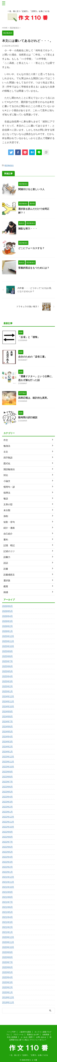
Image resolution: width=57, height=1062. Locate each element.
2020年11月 (8, 942)
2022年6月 (7, 847)
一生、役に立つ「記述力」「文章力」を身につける (28, 1053)
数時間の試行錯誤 (27, 417)
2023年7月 (7, 782)
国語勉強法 (9, 165)
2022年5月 (7, 852)
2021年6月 (7, 907)
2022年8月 (7, 837)
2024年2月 (7, 746)
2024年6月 (7, 726)
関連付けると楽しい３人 (31, 189)
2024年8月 (7, 716)
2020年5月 (7, 972)
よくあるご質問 (26, 1035)
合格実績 (45, 1033)
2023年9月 (7, 772)
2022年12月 (8, 817)
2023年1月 (7, 812)
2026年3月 (7, 621)
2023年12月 (8, 756)
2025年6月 (7, 666)
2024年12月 (8, 696)
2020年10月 (8, 947)
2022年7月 (7, 842)
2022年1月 (7, 872)
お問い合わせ (41, 1035)
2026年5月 (7, 611)
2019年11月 (8, 1002)
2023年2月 (7, 807)
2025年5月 (7, 671)
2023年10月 (8, 766)
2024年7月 (7, 721)
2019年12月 (8, 997)
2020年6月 (7, 967)
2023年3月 (7, 802)
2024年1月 (7, 751)
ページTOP (11, 1030)
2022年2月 (7, 867)
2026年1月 (7, 631)
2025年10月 (8, 646)
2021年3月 (7, 922)
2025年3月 (7, 681)
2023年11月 (8, 761)
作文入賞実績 (12, 1035)
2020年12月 (8, 937)
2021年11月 (8, 882)
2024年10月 (8, 706)
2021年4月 (7, 917)
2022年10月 (8, 827)
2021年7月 (7, 902)
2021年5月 (7, 912)
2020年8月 (7, 957)
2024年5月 (7, 731)
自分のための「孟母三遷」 (32, 356)
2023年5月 (7, 792)
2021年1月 (7, 932)
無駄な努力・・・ (27, 228)
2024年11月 (8, 701)
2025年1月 (7, 691)
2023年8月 (7, 777)
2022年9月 (7, 832)
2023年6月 (7, 787)
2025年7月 (7, 661)
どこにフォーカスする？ (31, 248)
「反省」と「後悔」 (29, 337)
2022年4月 (7, 857)
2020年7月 (7, 962)
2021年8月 (7, 897)
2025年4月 (7, 676)
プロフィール (18, 1033)
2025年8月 (7, 656)
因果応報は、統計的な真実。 (33, 398)
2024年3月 (7, 741)
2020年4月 (7, 977)
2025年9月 (7, 651)
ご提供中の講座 (25, 1030)
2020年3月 (7, 982)
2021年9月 (7, 892)
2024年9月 (7, 711)
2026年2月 (7, 626)
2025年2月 (7, 686)
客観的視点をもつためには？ (33, 268)
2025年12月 (8, 636)
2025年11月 (8, 641)
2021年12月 (8, 877)
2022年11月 (8, 822)
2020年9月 (7, 952)
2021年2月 (7, 927)
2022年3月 (7, 862)
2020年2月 (7, 987)
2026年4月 (7, 616)
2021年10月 (8, 887)
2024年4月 (7, 736)
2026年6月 (7, 606)
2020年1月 (7, 992)
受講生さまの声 (33, 1033)
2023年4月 (7, 797)
